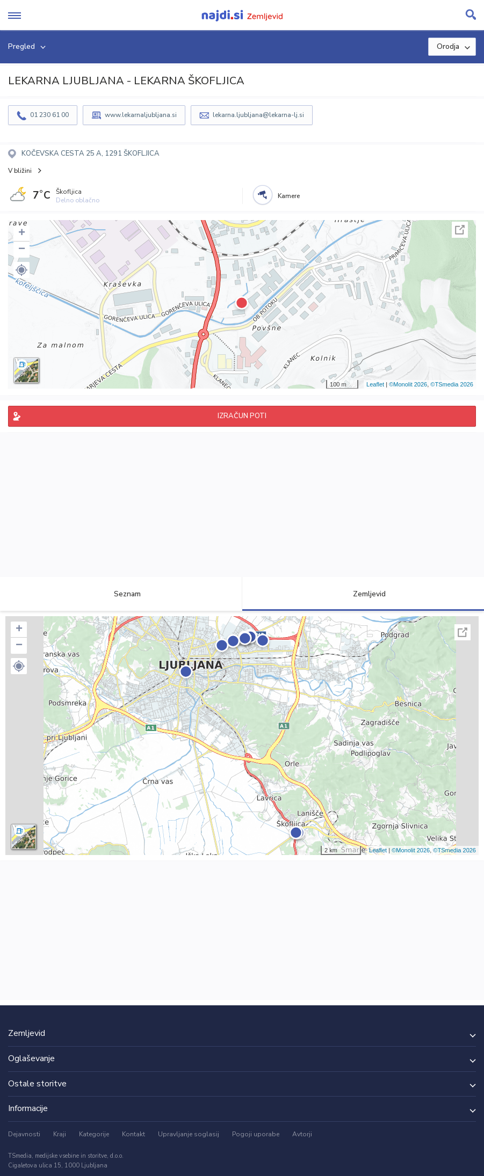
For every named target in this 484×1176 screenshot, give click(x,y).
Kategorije (94, 1134)
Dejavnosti (24, 1134)
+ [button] (21, 233)
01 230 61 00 (49, 115)
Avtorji (302, 1134)
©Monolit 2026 (408, 384)
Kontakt (133, 1134)
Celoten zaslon (460, 230)
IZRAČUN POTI (242, 416)
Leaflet (375, 384)
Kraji (59, 1134)
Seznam (121, 594)
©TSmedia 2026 (451, 384)
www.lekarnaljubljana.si (141, 115)
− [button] (21, 250)
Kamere (289, 196)
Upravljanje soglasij (188, 1134)
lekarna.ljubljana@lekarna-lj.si (258, 115)
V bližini (20, 170)
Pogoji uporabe (255, 1134)
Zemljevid (363, 594)
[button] (21, 270)
